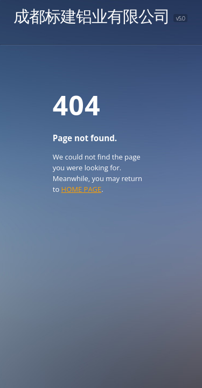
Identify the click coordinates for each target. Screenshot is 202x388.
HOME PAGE (81, 189)
